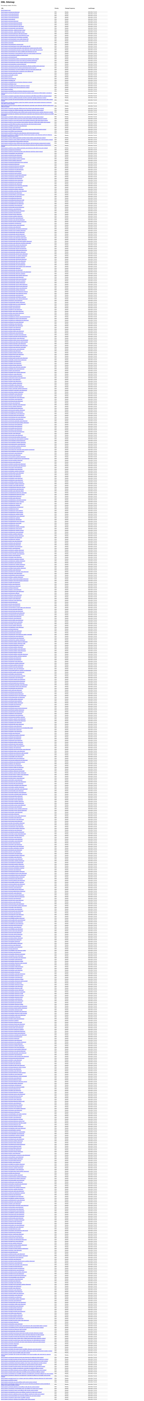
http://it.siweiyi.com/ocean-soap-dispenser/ (11, 837)
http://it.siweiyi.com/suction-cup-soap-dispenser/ (12, 1225)
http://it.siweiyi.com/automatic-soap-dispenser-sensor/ (14, 293)
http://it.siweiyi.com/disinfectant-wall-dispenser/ (12, 489)
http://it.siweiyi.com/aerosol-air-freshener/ (11, 149)
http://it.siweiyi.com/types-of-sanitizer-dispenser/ (12, 1219)
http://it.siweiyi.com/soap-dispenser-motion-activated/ (14, 1076)
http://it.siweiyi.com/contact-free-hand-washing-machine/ (14, 438)
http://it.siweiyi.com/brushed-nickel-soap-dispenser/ (13, 377)
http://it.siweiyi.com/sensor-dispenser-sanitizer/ (12, 1029)
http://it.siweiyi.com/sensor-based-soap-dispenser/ (13, 1033)
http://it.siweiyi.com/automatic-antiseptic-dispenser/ (13, 252)
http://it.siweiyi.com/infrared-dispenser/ (10, 706)
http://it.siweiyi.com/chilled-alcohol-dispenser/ (12, 408)
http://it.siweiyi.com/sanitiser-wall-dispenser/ (11, 959)
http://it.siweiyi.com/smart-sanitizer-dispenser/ (12, 1126)
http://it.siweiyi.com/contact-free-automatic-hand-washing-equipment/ (17, 449)
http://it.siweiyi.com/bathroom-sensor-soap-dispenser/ (14, 318)
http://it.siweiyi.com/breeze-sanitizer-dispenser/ (12, 386)
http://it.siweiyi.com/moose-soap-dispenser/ (11, 806)
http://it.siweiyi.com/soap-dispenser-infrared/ (11, 1104)
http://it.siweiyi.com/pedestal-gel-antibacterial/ (12, 862)
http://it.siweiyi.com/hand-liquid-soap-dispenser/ (12, 638)
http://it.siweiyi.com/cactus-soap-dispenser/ (11, 395)
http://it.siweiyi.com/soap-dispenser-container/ (12, 1092)
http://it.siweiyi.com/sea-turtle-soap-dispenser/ (12, 1027)
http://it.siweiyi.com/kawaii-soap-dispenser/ (11, 722)
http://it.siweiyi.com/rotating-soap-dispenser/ (11, 946)
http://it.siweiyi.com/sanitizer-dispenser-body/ (12, 997)
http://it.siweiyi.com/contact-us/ (8, 78)
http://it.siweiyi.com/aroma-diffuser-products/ (11, 1347)
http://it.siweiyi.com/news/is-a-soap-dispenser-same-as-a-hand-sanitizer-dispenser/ (21, 53)
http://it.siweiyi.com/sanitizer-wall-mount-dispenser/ (13, 1015)
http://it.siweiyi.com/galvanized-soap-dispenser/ (12, 614)
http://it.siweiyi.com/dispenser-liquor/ (10, 508)
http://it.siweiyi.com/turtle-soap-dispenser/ (11, 1259)
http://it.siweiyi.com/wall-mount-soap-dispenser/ (12, 1273)
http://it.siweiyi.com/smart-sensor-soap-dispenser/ (13, 1094)
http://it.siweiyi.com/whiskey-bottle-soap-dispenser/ (13, 1304)
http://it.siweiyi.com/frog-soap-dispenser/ (11, 598)
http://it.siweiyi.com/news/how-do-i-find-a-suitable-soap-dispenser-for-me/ (19, 51)
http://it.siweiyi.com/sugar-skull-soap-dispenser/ (12, 1191)
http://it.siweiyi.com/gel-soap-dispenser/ (10, 604)
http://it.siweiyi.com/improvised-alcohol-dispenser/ (13, 681)
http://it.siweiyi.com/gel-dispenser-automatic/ (12, 622)
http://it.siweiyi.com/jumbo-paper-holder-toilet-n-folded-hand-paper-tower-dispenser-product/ (23, 1338)
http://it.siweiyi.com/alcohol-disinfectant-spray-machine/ (14, 162)
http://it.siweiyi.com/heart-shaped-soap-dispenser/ (13, 679)
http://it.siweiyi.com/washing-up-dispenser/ (11, 1297)
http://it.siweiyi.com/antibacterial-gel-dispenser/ (12, 203)
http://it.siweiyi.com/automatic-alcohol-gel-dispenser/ (13, 248)
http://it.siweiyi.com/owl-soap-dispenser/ (10, 842)
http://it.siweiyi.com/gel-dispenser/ (9, 602)
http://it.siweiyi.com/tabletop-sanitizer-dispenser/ (12, 1212)
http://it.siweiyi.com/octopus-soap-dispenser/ (12, 839)
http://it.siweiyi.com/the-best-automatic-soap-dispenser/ (14, 1264)
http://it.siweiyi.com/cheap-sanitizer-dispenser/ (12, 392)
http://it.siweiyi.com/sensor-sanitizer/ (10, 1020)
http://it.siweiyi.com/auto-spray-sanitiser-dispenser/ (13, 235)
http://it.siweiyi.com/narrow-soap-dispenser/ (11, 830)
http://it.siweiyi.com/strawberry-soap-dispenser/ (12, 1169)
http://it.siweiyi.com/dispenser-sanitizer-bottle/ (12, 514)
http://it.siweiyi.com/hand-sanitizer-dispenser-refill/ (13, 643)
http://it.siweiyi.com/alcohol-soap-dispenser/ (11, 178)
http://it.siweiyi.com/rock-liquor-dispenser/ (11, 936)
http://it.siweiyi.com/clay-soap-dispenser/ (11, 433)
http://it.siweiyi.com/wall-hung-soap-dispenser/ (12, 1241)
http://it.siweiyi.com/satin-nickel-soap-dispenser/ (12, 1018)
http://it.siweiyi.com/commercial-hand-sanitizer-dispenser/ (15, 422)
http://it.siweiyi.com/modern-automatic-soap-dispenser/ (14, 788)
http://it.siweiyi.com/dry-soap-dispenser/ (10, 548)
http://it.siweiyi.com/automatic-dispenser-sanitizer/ (13, 273)
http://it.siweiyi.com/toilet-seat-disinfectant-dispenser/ (14, 1239)
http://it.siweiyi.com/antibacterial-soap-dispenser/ (13, 210)
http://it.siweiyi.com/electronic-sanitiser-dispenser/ (13, 564)
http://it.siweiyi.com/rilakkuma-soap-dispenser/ (12, 923)
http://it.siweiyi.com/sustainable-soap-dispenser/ (12, 1133)
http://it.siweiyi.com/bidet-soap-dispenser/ (11, 361)
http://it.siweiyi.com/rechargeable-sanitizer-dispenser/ (14, 905)
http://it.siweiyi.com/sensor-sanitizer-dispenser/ (12, 1045)
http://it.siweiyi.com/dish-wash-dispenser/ (11, 498)
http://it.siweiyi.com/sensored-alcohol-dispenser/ (12, 1058)
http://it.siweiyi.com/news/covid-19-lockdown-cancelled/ (14, 37)
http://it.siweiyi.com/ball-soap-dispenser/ (10, 306)
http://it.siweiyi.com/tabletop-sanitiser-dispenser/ (12, 1198)
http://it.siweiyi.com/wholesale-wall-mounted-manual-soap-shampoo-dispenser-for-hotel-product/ (24, 1361)
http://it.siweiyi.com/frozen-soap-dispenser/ (11, 600)
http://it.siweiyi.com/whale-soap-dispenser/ (11, 1282)
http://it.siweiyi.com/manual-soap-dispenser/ (11, 769)
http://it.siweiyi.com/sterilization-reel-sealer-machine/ (13, 1113)
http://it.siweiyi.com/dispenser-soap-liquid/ (11, 523)
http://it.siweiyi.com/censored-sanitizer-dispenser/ (13, 410)
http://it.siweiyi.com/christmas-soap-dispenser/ (12, 419)
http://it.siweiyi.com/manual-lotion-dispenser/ (12, 796)
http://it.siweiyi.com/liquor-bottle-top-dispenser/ (12, 767)
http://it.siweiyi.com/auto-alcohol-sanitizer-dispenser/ (13, 221)
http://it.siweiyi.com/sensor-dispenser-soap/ (11, 1022)
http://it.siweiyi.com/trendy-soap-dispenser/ (11, 1201)
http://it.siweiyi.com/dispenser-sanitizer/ (10, 517)
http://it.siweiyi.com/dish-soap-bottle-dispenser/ (12, 485)
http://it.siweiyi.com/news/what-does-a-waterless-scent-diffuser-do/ (17, 71)
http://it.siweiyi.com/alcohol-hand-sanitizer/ (11, 173)
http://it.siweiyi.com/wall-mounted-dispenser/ (11, 1266)
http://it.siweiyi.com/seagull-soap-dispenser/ (11, 1002)
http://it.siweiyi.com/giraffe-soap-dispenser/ (11, 630)
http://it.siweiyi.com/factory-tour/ (8, 83)
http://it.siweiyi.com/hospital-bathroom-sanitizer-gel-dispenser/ (16, 670)
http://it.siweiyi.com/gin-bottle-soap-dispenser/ (12, 620)
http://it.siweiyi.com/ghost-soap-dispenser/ (11, 616)
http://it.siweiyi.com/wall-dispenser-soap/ (11, 1228)
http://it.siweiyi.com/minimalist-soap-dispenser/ (12, 790)
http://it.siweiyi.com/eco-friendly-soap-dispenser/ (12, 553)
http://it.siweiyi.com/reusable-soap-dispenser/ (12, 921)
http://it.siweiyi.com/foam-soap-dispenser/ (11, 596)
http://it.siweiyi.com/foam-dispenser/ (9, 587)
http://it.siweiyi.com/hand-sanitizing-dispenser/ (12, 665)
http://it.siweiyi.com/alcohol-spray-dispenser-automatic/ (14, 185)
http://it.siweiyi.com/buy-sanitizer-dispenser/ (11, 383)
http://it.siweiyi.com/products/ (8, 19)
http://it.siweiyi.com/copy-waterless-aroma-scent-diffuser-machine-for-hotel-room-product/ (22, 1394)
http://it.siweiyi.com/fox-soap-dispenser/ (10, 584)
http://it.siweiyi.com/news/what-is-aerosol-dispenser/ (13, 64)
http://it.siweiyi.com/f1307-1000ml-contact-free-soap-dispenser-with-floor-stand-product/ (22, 116)
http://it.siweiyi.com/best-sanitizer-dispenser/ (11, 352)
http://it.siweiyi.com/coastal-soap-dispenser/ (11, 428)
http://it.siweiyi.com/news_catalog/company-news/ (13, 30)
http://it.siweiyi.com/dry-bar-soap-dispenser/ (11, 541)
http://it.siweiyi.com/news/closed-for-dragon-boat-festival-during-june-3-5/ (18, 67)
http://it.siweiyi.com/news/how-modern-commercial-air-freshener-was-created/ (20, 58)
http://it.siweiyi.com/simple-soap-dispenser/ (11, 1106)
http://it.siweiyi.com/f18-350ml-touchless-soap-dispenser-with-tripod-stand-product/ (21, 124)
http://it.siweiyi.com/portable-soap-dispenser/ (12, 885)
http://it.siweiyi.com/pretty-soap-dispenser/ (11, 927)
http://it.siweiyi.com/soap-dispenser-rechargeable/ (13, 1131)
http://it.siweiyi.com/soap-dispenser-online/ (11, 1115)
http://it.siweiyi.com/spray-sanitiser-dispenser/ (12, 1189)
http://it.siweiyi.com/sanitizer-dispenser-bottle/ (12, 1004)
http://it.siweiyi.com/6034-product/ (9, 1380)
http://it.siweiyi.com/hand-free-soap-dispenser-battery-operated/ (16, 634)
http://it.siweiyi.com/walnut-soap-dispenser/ (11, 1309)
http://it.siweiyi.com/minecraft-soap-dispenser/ (12, 783)
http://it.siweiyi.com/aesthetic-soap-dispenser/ (12, 153)
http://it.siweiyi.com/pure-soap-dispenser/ (11, 902)
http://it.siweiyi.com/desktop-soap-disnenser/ (12, 469)
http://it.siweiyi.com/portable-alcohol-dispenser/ (12, 889)
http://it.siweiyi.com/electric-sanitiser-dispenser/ (12, 550)
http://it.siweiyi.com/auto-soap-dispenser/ (11, 227)
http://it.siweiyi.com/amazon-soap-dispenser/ (12, 187)
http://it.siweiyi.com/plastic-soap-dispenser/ (11, 857)
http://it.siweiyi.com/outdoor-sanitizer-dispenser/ (12, 860)
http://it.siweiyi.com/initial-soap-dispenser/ (11, 704)
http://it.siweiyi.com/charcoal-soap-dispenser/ (12, 401)
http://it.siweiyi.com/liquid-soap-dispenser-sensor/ (13, 762)
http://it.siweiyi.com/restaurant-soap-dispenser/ (12, 914)
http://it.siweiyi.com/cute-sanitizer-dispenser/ (11, 460)
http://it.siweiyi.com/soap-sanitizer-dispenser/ (12, 1140)
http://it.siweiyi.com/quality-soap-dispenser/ (11, 907)
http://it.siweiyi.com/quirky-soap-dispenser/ (11, 893)
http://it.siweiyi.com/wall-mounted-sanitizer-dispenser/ (14, 1244)
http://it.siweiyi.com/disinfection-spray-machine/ (12, 501)
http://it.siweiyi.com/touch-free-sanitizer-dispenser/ (13, 1187)
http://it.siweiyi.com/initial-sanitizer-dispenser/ (12, 702)
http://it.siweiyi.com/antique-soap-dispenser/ (11, 205)
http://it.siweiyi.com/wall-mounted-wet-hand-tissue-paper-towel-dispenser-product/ (21, 1336)
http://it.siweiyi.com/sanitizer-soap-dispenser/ (12, 986)
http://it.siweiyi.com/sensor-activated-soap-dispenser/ (14, 1011)
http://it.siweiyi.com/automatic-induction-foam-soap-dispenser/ (16, 271)
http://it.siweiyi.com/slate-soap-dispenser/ (11, 1090)
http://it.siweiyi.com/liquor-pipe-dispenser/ (11, 747)
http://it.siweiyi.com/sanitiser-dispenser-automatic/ (13, 954)
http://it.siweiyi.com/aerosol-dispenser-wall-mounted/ (13, 1329)
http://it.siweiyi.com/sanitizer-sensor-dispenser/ (12, 990)
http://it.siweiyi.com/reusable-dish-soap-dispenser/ (13, 920)
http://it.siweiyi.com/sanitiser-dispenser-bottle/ (12, 961)
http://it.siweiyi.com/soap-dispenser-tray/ (11, 1088)
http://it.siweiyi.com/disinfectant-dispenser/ (11, 496)
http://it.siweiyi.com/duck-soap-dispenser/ (11, 543)
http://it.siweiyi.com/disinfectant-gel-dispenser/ (12, 507)
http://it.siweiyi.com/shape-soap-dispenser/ (11, 1070)
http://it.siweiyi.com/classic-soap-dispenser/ (11, 429)
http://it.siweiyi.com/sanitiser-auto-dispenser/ (12, 970)
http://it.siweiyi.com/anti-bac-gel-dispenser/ (11, 196)
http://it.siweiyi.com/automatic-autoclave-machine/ (13, 257)
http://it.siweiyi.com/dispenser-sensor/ (10, 525)
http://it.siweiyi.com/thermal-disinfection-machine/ (13, 1192)
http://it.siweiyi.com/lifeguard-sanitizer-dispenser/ (13, 735)
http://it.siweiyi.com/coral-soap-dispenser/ (11, 447)
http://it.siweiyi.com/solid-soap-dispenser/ (11, 1149)
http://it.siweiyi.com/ (6, 10)
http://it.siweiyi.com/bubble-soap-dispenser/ (11, 385)
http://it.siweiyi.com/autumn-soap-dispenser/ (11, 300)
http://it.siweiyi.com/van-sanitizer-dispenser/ (11, 1243)
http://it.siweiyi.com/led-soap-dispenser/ (10, 733)
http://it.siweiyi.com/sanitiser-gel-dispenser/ (11, 968)
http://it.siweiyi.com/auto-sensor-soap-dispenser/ (12, 225)
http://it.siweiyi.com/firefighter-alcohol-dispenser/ (12, 575)
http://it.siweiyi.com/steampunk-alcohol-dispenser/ (13, 1144)
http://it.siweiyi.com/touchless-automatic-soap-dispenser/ (14, 1205)
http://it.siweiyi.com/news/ (7, 42)
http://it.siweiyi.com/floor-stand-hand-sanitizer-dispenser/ (14, 578)
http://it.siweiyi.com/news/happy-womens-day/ (12, 44)
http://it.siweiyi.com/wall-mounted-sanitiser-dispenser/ (14, 1271)
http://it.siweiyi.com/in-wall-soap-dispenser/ (11, 690)
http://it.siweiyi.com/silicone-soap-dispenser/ (11, 1074)
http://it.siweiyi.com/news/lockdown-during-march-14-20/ (14, 40)
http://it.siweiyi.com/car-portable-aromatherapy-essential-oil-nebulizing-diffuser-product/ (22, 1368)
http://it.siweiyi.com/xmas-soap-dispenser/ (11, 1300)
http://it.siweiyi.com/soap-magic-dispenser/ (11, 1099)
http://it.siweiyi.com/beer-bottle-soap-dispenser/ (12, 331)
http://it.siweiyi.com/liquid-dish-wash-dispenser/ (12, 724)
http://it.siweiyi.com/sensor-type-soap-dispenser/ (12, 1047)
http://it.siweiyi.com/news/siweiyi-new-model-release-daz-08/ (15, 46)
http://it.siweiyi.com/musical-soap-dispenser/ (11, 821)
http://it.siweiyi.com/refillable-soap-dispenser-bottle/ (13, 950)
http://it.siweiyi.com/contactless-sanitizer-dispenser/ (13, 446)
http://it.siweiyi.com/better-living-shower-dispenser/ (13, 372)
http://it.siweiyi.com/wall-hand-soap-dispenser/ (12, 1257)
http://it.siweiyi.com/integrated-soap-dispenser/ (12, 711)
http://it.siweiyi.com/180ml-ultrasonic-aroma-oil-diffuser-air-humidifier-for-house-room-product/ (23, 1370)
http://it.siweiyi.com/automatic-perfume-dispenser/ (13, 1331)
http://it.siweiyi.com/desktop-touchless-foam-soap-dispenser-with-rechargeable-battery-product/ (24, 1325)
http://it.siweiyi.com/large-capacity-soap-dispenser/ (13, 718)
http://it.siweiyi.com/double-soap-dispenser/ (11, 537)
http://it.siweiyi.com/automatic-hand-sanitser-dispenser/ (14, 275)
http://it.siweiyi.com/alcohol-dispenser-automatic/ (13, 165)
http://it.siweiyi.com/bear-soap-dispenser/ (11, 327)
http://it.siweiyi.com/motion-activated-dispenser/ (12, 803)
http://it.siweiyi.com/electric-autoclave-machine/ (12, 559)
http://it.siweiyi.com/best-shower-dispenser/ (11, 365)
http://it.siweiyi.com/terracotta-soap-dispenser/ (12, 1218)
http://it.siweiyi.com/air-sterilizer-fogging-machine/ (13, 158)
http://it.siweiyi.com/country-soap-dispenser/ (11, 453)
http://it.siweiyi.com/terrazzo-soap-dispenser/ (12, 1182)
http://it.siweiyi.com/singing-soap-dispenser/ (11, 1054)
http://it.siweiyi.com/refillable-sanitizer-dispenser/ (12, 918)
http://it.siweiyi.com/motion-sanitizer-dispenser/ (12, 801)
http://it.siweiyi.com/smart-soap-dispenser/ (11, 1078)
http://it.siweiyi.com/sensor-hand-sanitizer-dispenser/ (13, 1049)
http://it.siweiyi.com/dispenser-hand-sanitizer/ (12, 510)
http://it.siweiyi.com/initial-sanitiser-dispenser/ (12, 699)
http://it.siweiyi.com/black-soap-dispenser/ (11, 363)
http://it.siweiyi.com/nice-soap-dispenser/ (11, 851)
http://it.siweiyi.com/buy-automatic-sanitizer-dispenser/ (14, 388)
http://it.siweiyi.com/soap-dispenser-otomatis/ (12, 1119)
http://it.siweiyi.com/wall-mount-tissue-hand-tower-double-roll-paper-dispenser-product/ (22, 1332)
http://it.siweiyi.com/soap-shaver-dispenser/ (11, 1142)
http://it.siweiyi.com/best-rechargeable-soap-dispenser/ (14, 345)
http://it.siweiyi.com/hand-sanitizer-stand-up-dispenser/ (14, 641)
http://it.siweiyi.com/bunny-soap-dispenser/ (11, 374)
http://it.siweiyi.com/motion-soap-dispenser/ (11, 844)
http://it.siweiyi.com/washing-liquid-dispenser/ (12, 1279)
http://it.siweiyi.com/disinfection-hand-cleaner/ (12, 512)
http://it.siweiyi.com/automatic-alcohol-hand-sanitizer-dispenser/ (16, 241)
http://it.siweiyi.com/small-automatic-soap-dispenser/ (13, 1052)
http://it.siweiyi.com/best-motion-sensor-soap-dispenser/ (14, 340)
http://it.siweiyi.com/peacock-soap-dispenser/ (12, 878)
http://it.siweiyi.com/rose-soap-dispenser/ (11, 945)
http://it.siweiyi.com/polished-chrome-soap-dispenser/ (14, 873)
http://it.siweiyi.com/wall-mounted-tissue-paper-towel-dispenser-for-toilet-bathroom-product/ (23, 1340)
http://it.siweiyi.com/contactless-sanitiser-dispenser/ (13, 442)
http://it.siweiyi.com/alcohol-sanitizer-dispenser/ (12, 176)
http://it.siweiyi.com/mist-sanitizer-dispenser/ (11, 776)
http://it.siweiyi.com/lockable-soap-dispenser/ (12, 756)
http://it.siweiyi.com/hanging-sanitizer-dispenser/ (12, 663)
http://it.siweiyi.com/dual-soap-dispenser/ (11, 544)
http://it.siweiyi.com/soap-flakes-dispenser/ (11, 1148)
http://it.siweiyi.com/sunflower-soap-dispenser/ (12, 1157)
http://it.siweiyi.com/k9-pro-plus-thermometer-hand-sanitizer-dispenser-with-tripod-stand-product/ (24, 120)
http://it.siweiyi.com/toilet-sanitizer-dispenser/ (12, 1158)
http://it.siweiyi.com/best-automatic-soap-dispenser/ (13, 343)
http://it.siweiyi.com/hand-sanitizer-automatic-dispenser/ (14, 654)
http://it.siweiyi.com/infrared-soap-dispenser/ (11, 692)
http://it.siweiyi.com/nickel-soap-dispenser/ (11, 817)
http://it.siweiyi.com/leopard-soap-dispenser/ (11, 740)
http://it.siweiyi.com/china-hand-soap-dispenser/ (12, 415)
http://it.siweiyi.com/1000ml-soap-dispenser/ (11, 131)
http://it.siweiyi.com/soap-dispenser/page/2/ (11, 22)
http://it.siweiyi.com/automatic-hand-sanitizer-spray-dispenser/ (16, 266)
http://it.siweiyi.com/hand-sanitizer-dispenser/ (12, 647)
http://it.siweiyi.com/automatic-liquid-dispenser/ (12, 277)
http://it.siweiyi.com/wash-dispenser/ (10, 1322)
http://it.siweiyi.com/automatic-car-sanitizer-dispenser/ (14, 255)
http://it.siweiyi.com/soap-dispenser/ (9, 21)
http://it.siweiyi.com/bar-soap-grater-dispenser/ (12, 311)
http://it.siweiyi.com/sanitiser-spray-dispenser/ (12, 955)
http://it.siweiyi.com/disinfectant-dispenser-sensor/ (13, 487)
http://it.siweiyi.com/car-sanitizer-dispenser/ (11, 406)
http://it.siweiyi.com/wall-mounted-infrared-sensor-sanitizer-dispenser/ (18, 1261)
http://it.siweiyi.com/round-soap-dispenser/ (11, 932)
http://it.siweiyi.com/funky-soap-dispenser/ (11, 618)
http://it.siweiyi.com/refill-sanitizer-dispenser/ (11, 943)
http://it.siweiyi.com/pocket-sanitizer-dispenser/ (12, 864)
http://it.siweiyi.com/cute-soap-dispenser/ (11, 474)
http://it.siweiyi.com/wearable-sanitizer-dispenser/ (13, 1298)
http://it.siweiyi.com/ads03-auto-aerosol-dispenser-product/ (15, 87)
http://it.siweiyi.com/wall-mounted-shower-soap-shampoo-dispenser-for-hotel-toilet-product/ (23, 1366)
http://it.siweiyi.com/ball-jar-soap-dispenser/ (11, 309)
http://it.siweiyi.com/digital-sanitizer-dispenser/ (12, 481)
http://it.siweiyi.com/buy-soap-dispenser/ (10, 379)
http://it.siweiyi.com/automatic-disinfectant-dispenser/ (14, 259)
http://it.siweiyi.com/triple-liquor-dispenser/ (11, 1232)
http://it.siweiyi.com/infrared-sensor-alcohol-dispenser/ (14, 708)
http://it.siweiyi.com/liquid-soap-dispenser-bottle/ (12, 754)
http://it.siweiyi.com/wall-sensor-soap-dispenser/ (12, 1270)
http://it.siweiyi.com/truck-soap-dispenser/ (11, 1194)
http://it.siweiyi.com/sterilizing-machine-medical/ (12, 1135)
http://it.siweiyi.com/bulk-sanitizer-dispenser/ (11, 376)
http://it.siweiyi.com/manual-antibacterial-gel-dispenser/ (14, 760)
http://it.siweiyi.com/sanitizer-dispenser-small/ (12, 993)
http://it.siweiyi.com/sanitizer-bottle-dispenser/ (12, 966)
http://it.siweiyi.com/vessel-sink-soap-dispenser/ (12, 1214)
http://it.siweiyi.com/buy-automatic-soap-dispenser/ (13, 404)
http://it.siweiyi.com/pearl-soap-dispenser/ (11, 869)
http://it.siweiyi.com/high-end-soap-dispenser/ (12, 666)
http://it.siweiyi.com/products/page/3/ (10, 13)
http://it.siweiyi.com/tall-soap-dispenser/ (10, 1173)
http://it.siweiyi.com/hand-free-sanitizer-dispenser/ (13, 639)
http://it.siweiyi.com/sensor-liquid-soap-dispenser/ (13, 1024)
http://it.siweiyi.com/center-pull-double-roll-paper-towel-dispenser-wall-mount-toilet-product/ (23, 1341)
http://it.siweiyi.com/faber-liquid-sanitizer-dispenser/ (13, 568)
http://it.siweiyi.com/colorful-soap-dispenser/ (11, 426)
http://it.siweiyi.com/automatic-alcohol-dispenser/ (13, 234)
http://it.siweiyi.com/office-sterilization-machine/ (12, 848)
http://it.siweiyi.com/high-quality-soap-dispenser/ (12, 672)
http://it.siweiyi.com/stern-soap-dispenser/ (11, 1117)
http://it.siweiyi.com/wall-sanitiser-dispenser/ (11, 1307)
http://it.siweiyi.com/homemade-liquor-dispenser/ (12, 683)
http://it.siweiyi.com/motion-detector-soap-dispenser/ (13, 792)
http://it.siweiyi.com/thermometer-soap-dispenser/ (13, 1253)
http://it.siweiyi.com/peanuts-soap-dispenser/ (12, 858)
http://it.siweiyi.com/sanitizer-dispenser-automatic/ (13, 991)
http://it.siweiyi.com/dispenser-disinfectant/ (11, 519)
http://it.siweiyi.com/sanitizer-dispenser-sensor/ (12, 995)
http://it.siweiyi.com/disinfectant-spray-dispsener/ (13, 521)
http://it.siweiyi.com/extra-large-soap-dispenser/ (12, 566)
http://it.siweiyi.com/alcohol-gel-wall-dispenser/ (12, 169)
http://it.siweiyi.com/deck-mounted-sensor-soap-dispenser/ (15, 458)
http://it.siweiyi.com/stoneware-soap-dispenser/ (12, 1209)
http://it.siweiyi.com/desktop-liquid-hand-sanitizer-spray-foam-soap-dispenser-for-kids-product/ (24, 1362)
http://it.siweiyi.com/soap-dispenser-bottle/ (11, 1137)
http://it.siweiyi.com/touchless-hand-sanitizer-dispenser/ (14, 1255)
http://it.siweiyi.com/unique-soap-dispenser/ (11, 1223)
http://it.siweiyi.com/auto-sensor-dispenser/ (11, 214)
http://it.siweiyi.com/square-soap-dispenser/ (11, 1110)
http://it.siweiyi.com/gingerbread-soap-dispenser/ (13, 613)
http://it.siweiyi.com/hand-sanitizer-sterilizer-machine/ (14, 656)
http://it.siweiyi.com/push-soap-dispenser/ (11, 912)
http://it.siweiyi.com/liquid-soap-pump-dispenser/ (12, 758)
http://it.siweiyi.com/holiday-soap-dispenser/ (11, 674)
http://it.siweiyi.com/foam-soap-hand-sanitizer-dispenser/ (14, 580)
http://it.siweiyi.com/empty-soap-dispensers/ (11, 573)
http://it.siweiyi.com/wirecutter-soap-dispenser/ (12, 1318)
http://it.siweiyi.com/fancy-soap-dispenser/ (11, 589)
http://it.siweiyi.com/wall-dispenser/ (9, 1252)
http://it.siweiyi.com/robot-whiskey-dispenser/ (12, 937)
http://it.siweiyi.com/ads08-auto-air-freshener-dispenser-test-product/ (17, 91)
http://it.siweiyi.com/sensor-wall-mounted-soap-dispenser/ (15, 1056)
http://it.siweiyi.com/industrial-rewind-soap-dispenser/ (14, 686)
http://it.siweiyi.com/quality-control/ (9, 75)
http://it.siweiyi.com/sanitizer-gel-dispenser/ (11, 982)
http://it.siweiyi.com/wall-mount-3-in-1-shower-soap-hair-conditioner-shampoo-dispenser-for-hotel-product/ (26, 1378)
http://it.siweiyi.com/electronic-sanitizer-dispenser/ (13, 560)
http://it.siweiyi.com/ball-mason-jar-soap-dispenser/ (13, 304)
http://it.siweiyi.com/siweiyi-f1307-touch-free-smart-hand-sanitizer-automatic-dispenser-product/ (24, 118)
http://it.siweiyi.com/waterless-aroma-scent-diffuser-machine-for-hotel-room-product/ (21, 1392)
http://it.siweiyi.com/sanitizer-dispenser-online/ (12, 984)
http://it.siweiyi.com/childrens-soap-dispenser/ (12, 411)
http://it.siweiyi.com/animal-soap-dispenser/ (11, 192)
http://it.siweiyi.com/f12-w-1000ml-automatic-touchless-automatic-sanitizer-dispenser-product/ (23, 97)
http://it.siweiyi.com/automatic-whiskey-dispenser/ (13, 302)
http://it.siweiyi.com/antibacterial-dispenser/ (11, 198)
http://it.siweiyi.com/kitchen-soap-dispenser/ (11, 713)
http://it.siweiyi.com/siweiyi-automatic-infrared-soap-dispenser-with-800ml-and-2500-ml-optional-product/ (26, 95)
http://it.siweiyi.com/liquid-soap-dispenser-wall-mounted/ (14, 753)
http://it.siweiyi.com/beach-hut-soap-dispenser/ (12, 322)
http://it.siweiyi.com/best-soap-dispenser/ (11, 350)
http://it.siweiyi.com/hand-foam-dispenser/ (11, 632)
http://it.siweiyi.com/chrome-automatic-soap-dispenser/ (14, 420)
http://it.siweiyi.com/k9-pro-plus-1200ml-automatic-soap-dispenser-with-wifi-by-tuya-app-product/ (24, 148)
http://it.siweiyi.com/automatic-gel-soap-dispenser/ (13, 264)
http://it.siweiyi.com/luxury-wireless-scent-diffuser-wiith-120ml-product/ (18, 1399)
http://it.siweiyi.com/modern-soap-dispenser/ (11, 779)
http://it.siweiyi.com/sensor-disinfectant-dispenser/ (13, 1031)
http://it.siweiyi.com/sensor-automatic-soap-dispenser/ (14, 1006)
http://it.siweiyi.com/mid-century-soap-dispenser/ (12, 778)
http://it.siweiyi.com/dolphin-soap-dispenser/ (11, 546)
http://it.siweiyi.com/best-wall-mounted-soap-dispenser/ (14, 358)
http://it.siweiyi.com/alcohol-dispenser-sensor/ (12, 167)
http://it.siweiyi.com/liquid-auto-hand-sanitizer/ (12, 744)
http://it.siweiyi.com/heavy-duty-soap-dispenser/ (12, 668)
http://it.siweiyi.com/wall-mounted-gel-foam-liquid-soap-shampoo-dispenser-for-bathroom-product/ (24, 1359)
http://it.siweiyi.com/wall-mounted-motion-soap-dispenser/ (15, 1320)
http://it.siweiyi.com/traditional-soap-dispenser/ (12, 1196)
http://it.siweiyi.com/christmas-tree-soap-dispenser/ (13, 417)
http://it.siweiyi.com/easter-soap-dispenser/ (11, 557)
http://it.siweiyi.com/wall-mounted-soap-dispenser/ (13, 1311)
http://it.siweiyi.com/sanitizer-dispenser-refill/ (11, 988)
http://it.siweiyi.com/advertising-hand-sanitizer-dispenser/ (15, 141)
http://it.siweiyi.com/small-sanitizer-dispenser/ (12, 1083)
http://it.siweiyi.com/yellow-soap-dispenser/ (11, 1313)
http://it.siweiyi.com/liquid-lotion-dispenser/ (11, 729)
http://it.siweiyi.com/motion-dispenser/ (10, 814)
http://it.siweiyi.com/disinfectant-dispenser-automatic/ (14, 492)
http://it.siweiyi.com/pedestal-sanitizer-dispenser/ (13, 876)
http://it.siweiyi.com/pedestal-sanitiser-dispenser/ (13, 855)
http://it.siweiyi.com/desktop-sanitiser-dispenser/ (12, 483)
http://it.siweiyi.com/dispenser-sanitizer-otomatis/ (13, 526)
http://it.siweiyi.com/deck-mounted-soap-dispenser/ (13, 464)
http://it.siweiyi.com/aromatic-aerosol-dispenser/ (12, 207)
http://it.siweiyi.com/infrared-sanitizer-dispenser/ (12, 709)
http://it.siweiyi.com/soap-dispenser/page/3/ (11, 24)
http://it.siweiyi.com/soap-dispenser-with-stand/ (12, 26)
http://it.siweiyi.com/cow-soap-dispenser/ (11, 462)
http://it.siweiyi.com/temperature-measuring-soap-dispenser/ (15, 1155)
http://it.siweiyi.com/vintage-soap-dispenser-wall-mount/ (14, 1230)
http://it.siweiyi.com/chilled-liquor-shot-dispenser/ (13, 413)
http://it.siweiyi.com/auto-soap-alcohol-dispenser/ (13, 219)
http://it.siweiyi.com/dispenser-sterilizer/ (10, 539)
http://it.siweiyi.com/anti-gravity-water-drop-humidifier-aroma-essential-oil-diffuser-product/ (22, 1371)
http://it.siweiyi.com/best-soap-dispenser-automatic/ (13, 367)
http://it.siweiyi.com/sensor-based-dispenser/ (12, 1043)
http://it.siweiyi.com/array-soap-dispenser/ (11, 209)
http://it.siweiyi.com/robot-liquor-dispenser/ (11, 939)
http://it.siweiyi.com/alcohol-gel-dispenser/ (11, 171)
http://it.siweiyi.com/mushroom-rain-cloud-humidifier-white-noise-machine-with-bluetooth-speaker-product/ (26, 1350)
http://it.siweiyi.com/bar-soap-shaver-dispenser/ (12, 313)
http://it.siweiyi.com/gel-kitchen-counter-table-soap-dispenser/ (16, 607)
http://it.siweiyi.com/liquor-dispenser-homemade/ (12, 771)
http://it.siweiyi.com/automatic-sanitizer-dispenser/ (13, 289)
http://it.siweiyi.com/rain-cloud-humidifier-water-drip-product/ (15, 1352)
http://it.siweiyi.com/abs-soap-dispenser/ (10, 127)
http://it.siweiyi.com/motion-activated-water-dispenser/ (14, 794)
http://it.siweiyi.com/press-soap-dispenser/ (11, 887)
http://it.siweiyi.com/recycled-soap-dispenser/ (12, 930)
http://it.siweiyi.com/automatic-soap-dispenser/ (12, 28)
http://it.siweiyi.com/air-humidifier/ (9, 1345)
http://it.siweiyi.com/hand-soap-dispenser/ (11, 657)
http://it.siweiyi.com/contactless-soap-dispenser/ (12, 451)
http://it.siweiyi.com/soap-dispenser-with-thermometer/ (14, 33)
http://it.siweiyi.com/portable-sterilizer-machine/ (12, 882)
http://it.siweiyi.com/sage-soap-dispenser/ (11, 952)
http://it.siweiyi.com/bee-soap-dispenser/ (11, 329)
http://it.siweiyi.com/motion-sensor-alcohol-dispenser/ (14, 810)
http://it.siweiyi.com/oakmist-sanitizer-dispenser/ (12, 832)
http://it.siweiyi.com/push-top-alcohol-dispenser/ (12, 894)
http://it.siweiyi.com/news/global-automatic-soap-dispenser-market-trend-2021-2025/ (21, 48)
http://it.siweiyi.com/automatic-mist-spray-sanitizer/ (13, 280)
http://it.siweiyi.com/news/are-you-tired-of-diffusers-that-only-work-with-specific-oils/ (21, 69)
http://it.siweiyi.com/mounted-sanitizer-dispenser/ (13, 828)
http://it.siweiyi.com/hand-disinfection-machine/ (12, 645)
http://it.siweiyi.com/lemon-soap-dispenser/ (11, 726)
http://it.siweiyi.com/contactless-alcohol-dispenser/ (13, 440)
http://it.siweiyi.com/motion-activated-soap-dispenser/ (14, 785)
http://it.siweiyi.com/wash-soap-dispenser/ (11, 1286)
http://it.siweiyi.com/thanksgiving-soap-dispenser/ (13, 1200)
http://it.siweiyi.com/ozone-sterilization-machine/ (12, 867)
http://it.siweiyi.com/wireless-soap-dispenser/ (12, 1295)
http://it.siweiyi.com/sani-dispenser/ (9, 948)
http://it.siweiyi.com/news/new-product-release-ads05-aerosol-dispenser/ (18, 62)
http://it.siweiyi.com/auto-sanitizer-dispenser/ (12, 216)
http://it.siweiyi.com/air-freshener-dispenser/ (11, 156)
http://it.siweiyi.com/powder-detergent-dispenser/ (13, 896)
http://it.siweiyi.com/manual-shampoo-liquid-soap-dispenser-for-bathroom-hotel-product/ (22, 1357)
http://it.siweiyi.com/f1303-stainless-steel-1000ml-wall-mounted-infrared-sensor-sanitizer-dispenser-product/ (27, 112)
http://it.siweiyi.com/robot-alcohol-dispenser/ (11, 925)
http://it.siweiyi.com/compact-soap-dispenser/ (12, 435)
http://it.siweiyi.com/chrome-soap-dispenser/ (11, 424)
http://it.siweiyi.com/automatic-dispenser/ (11, 268)
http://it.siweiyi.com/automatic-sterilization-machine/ (13, 297)
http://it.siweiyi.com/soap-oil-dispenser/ (10, 1112)
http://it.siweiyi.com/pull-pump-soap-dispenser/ (12, 900)
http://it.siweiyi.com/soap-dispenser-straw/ (11, 1079)
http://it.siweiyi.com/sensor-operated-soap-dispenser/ (14, 1034)
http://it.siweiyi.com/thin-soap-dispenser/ (10, 1162)
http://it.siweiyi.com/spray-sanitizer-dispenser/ (12, 1167)
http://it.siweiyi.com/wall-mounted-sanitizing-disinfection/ (14, 1248)
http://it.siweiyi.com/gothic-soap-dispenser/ (11, 623)
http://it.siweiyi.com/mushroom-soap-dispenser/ (12, 819)
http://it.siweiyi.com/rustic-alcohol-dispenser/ (11, 934)
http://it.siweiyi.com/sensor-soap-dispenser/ (11, 1040)
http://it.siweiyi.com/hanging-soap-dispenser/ (12, 661)
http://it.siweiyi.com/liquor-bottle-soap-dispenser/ (12, 745)
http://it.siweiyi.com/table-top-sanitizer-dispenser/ (13, 1164)
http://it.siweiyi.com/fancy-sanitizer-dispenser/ (12, 577)
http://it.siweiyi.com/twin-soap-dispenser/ (11, 1203)
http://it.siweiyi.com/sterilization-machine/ (11, 1130)
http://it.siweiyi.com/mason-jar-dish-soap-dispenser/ (13, 781)
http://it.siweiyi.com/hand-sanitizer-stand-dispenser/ (13, 650)
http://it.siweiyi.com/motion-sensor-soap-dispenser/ (13, 805)
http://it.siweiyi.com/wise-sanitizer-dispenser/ (12, 1315)
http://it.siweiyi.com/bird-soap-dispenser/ (11, 356)
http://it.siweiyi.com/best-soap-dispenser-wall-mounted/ (14, 341)
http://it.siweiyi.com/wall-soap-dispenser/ (11, 1280)
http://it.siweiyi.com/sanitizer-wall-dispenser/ (11, 999)
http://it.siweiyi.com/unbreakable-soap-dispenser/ (13, 1277)
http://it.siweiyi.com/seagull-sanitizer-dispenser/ (12, 1025)
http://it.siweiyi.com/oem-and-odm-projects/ (11, 73)
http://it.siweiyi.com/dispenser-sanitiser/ (10, 505)
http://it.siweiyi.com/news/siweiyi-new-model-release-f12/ (15, 39)
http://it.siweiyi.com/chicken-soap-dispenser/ (11, 399)
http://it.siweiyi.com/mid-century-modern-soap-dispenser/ (15, 774)
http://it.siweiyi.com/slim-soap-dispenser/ (11, 1061)
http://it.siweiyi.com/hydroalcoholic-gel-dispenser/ (13, 697)
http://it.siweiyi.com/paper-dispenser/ (10, 1343)
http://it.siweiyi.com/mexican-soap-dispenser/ (12, 797)
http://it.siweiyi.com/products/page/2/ (10, 15)
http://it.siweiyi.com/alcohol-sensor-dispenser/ (12, 180)
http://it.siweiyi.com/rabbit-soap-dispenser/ (11, 916)
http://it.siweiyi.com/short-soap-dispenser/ (11, 1069)
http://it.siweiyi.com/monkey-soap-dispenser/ (12, 812)
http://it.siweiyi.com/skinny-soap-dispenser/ (11, 1060)
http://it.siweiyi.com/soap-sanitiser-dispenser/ (12, 1174)
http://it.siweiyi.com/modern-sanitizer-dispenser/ (12, 787)
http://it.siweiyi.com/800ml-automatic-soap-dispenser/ (14, 125)
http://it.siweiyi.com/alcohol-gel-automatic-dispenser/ (13, 174)
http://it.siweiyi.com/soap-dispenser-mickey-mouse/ (13, 1067)
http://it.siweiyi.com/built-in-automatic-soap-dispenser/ (14, 390)
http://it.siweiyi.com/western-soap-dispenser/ (12, 1291)
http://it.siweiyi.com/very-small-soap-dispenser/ (12, 1234)
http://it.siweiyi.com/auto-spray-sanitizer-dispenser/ (13, 230)
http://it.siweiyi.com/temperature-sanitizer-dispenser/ (13, 1176)
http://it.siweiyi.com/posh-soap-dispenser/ (11, 898)
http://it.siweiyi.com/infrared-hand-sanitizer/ (11, 700)
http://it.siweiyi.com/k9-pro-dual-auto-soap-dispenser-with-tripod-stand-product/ (20, 133)
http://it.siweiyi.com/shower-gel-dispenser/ (11, 1085)
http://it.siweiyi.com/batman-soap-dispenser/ (11, 323)
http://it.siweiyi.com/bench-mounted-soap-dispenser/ (13, 334)
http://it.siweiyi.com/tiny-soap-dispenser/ (10, 1153)
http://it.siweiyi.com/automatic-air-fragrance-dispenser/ (14, 228)
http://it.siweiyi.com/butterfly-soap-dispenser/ (12, 393)
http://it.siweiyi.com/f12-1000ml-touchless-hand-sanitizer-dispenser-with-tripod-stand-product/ (23, 129)
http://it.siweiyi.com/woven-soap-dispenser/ (11, 1289)
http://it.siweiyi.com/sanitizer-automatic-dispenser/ (13, 973)
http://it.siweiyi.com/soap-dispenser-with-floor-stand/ (13, 1122)
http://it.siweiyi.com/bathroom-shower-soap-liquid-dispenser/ (15, 316)
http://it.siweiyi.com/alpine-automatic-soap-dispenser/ (14, 191)
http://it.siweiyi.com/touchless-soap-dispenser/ (12, 1207)
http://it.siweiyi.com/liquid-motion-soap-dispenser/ (13, 751)
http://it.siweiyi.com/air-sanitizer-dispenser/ (11, 160)
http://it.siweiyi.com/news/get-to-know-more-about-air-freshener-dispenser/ (19, 60)
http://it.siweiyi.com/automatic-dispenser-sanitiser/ (13, 262)
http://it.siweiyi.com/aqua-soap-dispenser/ (11, 212)
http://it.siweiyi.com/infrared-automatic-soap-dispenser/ (14, 684)
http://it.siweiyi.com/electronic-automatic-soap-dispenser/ (15, 571)
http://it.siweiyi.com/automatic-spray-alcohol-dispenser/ (14, 298)
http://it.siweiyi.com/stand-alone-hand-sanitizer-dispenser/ (15, 1171)
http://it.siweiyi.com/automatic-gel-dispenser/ (12, 270)
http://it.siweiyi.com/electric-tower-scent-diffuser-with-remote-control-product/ (19, 1390)
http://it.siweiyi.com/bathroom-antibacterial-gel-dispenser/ (15, 320)
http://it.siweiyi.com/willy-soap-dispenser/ (11, 1288)
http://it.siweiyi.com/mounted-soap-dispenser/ (12, 824)
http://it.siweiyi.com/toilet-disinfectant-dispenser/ (12, 1216)
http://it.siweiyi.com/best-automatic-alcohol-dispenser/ (14, 336)
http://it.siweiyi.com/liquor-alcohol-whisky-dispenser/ (13, 772)
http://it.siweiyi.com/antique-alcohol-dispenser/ (12, 201)
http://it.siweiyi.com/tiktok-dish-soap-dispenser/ (12, 1227)
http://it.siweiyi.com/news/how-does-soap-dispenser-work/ (15, 35)
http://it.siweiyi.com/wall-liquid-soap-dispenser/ (12, 1306)
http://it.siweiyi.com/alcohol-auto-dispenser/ (11, 155)
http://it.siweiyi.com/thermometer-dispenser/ (11, 1221)
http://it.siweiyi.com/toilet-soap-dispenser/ (11, 1185)
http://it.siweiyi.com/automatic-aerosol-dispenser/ (13, 232)
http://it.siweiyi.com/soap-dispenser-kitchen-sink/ (12, 1101)
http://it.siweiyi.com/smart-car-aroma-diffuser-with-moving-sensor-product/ (19, 1382)
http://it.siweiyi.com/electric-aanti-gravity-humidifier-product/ (15, 1397)
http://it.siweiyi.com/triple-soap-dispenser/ (11, 1246)
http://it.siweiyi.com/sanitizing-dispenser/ (11, 1016)
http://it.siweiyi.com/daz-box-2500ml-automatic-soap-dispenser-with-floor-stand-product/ (22, 110)
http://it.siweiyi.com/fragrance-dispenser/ (11, 586)
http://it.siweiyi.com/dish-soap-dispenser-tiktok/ (12, 490)
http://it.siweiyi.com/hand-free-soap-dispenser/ (12, 636)
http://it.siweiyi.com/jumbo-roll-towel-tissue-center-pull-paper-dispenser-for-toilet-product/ (22, 1334)
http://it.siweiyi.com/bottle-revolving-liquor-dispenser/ (13, 359)
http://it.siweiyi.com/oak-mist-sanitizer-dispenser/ (13, 823)
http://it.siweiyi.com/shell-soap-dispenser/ (11, 1063)
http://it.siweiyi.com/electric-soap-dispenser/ (11, 562)
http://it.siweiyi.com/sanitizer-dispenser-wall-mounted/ (14, 1013)
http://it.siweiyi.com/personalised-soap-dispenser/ (13, 880)
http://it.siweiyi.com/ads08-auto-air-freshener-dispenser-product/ (16, 82)
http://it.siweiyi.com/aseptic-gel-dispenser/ (11, 223)
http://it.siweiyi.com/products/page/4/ (10, 17)
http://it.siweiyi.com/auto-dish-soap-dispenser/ (12, 218)
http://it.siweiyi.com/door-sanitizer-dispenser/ (12, 534)
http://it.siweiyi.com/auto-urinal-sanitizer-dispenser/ (13, 246)
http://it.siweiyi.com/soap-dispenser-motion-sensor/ (13, 1072)
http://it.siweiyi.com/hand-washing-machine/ (11, 652)
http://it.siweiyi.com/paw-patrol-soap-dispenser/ (12, 846)
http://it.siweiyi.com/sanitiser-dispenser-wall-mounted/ (14, 963)
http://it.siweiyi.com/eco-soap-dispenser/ (10, 555)
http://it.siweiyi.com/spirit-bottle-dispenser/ (11, 1160)
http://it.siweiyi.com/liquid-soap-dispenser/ (11, 736)
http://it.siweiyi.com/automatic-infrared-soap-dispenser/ (14, 286)
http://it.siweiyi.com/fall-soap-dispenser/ (10, 582)
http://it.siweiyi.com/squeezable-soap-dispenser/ (12, 1180)
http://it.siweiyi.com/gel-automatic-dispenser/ (12, 609)
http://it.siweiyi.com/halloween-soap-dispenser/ (12, 627)
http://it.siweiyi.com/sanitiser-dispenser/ (10, 941)
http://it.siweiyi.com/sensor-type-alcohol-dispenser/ (13, 1051)
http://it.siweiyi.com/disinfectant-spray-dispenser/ (13, 516)
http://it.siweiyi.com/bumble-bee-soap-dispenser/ (12, 397)
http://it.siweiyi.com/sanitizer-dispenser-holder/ (12, 979)
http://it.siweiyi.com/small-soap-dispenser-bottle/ (12, 1087)
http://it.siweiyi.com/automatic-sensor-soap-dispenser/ (14, 288)
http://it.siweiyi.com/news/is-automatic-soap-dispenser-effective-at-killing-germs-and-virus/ (23, 66)
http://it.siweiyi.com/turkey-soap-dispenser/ (11, 1250)
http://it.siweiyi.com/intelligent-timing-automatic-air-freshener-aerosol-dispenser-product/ (22, 1327)
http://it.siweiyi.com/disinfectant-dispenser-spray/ (13, 494)
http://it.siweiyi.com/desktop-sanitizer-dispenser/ (12, 471)
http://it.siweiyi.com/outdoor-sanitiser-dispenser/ (12, 835)
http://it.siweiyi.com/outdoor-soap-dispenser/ (11, 841)
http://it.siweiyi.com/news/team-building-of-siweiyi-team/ (14, 55)
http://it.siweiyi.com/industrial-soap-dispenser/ (12, 688)
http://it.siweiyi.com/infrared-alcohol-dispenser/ (12, 693)
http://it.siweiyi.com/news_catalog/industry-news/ (13, 31)
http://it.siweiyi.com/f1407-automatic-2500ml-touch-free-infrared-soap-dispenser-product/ (22, 108)
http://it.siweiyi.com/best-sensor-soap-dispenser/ (12, 349)
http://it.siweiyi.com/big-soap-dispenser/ (10, 370)
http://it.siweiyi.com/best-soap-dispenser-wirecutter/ (13, 347)
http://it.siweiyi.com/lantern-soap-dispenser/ (11, 731)
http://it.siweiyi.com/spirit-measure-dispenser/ (12, 1151)
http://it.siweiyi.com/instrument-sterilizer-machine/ (13, 717)
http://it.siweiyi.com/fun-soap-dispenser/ (10, 605)
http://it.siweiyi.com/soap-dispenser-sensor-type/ (12, 1121)
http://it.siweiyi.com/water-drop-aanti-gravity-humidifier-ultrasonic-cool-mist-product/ (21, 1349)
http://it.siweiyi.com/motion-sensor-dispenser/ (12, 799)
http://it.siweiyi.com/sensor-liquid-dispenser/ (11, 1036)
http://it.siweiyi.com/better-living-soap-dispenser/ (12, 368)
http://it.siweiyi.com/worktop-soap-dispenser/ (12, 1323)
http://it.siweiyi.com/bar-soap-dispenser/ (10, 307)
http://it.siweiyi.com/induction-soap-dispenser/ (12, 677)
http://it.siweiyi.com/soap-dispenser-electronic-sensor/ (14, 1081)
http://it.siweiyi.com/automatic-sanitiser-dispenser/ (13, 282)
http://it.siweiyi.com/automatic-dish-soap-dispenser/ (13, 261)
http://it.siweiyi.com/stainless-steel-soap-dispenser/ (13, 1128)
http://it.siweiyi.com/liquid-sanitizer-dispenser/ (12, 742)
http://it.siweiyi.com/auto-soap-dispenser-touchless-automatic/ (16, 243)
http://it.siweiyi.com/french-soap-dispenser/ (11, 595)
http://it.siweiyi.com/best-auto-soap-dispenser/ (12, 332)
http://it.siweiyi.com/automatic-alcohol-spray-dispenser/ (14, 253)
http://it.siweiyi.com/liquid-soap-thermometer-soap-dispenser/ (16, 749)
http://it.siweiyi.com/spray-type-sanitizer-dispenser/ (13, 1108)
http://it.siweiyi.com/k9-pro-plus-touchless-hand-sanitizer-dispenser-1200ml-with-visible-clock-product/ (25, 122)
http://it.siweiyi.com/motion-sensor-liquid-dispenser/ (13, 833)
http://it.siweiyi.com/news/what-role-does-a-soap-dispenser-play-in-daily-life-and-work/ (22, 49)
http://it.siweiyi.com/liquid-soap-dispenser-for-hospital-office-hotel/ (17, 727)
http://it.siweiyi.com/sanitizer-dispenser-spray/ (12, 975)
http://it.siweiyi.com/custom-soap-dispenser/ (11, 467)
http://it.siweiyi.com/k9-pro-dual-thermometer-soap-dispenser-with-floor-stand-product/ (22, 151)
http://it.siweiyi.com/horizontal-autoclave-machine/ (13, 675)
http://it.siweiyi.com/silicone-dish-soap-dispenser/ (13, 1065)
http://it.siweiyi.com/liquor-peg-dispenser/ (11, 763)
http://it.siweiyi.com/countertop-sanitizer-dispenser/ (13, 456)
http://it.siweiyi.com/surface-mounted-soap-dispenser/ (14, 1183)
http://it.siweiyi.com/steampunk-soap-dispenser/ (12, 1139)
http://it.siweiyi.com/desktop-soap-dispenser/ (12, 478)
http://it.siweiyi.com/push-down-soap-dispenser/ (12, 903)
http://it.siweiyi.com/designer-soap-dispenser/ (12, 480)
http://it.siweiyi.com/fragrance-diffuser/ (10, 593)
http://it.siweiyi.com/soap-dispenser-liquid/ (11, 1146)
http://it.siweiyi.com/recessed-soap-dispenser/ (12, 911)
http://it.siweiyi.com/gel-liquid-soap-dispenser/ (12, 611)
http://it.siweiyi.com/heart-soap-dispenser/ (11, 659)
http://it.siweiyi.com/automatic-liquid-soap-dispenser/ (13, 279)
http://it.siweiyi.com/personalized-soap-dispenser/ (13, 884)
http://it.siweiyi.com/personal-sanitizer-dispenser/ (13, 871)
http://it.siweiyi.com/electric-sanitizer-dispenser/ (12, 551)
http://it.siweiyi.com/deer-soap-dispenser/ (11, 476)
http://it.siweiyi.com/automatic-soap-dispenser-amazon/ (14, 291)
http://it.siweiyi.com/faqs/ (7, 89)
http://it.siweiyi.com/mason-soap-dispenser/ (11, 765)
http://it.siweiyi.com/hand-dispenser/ (9, 629)
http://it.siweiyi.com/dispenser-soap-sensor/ (11, 528)
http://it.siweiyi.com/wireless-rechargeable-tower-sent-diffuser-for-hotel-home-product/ (21, 1388)
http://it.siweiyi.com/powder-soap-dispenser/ (11, 909)
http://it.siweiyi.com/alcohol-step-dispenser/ (11, 183)
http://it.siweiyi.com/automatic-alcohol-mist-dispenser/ (14, 244)
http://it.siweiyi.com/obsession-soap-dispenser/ (12, 826)
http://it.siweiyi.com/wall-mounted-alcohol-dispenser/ (13, 1275)
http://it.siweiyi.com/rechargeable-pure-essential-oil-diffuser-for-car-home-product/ (21, 1395)
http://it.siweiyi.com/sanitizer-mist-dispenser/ (11, 977)
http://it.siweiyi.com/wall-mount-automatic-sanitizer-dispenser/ (16, 1284)
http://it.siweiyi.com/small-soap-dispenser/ (11, 1097)
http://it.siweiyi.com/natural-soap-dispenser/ (11, 850)
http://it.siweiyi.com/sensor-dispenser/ (10, 1038)
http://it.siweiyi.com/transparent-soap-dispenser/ (12, 1210)
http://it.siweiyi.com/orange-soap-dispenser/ (11, 853)
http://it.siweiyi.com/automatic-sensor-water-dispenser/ (14, 284)
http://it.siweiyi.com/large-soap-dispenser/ (11, 738)
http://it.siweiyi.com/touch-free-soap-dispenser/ (12, 1237)
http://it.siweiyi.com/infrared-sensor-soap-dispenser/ (13, 695)
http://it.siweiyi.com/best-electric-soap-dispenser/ (13, 338)
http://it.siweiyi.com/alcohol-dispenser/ (10, 164)
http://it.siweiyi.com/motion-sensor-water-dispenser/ (13, 815)
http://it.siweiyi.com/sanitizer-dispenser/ (10, 972)
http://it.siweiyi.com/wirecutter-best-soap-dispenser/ (13, 1302)
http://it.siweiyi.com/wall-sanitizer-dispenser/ (11, 1316)
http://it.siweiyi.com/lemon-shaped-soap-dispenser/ (13, 720)
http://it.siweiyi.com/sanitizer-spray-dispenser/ (12, 1000)
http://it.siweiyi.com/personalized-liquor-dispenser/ (13, 891)
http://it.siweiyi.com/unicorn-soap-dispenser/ (11, 1262)
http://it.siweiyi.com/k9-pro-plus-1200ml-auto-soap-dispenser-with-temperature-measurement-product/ (25, 143)
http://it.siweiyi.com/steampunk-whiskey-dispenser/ (13, 1178)
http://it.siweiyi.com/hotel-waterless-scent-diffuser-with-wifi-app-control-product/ (20, 1386)
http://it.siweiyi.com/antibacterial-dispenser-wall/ (12, 200)
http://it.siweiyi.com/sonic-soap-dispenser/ (11, 1103)
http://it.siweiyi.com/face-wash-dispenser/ (11, 569)
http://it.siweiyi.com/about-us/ (8, 80)
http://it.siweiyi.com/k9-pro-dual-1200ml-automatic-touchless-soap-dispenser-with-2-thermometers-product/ (27, 139)
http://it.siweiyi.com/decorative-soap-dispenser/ (12, 472)
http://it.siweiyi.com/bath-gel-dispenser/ (10, 314)
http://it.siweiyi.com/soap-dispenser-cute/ (11, 1124)
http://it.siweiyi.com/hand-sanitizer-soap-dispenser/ (13, 648)
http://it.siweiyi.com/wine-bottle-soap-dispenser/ (12, 1293)
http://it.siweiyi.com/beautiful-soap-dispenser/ (12, 325)
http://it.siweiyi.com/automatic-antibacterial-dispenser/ (14, 250)
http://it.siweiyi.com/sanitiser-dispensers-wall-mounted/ (14, 981)
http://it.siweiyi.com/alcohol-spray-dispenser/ (11, 182)
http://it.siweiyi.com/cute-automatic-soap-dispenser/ (13, 465)
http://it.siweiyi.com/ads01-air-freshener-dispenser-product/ (15, 85)
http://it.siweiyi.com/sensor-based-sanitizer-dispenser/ (14, 1008)
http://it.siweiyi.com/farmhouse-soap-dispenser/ (12, 591)
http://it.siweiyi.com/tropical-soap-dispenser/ (11, 1236)
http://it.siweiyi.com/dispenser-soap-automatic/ (12, 532)
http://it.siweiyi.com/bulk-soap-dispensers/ (11, 381)
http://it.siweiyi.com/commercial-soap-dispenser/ (12, 431)
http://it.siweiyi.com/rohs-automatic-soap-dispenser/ (13, 957)
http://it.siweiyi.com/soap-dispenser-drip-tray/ (12, 1095)
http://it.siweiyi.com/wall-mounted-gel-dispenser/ (12, 1268)
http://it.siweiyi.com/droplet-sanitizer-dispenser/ (12, 535)
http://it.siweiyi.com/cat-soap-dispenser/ (10, 402)
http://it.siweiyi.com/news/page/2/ (9, 57)
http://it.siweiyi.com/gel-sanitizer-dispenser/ (11, 625)
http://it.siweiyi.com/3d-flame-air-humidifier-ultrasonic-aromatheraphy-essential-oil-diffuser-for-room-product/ (27, 1373)
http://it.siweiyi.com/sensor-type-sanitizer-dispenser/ (13, 1042)
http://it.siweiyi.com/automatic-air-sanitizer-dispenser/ (14, 239)
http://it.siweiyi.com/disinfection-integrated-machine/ (13, 499)
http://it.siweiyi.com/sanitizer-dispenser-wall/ (11, 1009)
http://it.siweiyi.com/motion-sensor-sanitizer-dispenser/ (14, 808)
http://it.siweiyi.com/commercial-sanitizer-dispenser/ (13, 437)
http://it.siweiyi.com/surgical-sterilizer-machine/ (12, 1166)
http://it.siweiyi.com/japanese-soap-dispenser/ (12, 715)
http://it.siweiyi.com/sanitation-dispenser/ (11, 964)
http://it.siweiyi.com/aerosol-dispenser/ (10, 12)
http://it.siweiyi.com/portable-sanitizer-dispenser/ (12, 866)
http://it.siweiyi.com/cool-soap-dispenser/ (11, 455)
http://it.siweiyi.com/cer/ (6, 76)
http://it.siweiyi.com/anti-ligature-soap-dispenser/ (12, 194)
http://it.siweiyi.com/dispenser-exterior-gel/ (11, 503)
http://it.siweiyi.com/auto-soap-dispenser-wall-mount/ (13, 237)
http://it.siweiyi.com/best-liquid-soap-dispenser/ (12, 354)
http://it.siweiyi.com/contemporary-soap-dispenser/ (13, 444)
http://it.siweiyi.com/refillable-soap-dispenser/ (12, 929)
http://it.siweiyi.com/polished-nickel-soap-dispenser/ (13, 875)
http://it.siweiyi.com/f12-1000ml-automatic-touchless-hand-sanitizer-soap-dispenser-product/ (23, 137)
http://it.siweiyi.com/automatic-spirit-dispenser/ (12, 295)
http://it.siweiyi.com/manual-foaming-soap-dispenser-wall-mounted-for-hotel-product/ (21, 1364)
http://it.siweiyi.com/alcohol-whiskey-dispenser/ (12, 189)
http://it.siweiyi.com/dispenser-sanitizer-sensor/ (12, 530)
